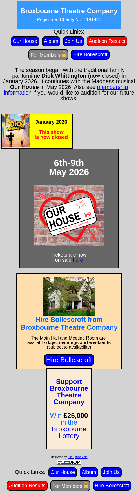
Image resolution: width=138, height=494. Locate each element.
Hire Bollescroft (69, 360)
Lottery (69, 436)
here (78, 260)
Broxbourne (69, 429)
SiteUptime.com (78, 457)
